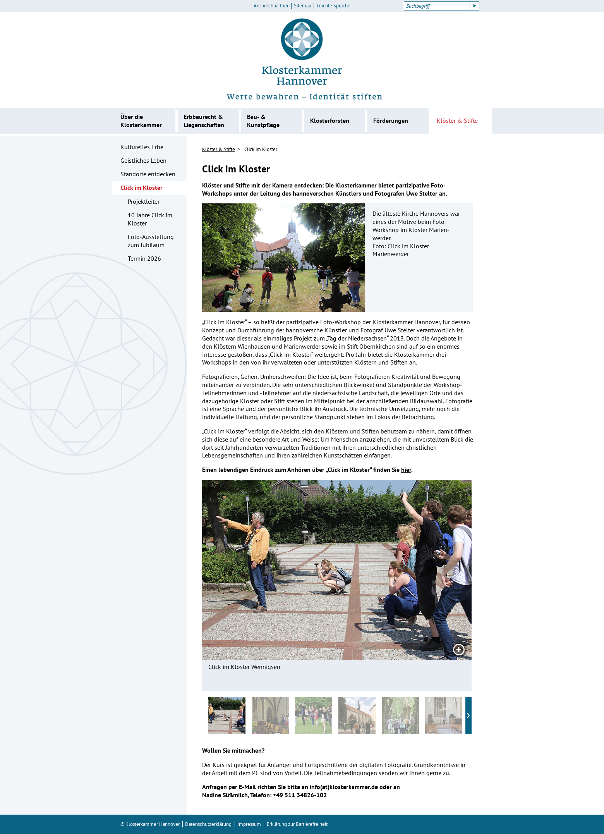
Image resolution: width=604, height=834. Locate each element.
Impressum (249, 824)
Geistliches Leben (143, 160)
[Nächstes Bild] (441, 570)
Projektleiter (144, 201)
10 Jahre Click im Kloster (150, 219)
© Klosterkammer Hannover (150, 824)
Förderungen (390, 120)
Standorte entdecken (147, 174)
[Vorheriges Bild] (233, 570)
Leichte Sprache (333, 6)
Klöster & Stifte (457, 120)
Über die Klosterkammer (141, 121)
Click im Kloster (141, 187)
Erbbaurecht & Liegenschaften (204, 121)
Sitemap (302, 6)
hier (406, 469)
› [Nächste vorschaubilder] (468, 714)
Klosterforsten (329, 120)
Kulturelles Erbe (141, 147)
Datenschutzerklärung (208, 824)
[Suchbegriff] (437, 5)
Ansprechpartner (271, 6)
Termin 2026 (144, 258)
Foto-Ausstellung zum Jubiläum (151, 241)
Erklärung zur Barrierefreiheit (297, 824)
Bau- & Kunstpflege (263, 121)
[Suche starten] (474, 5)
